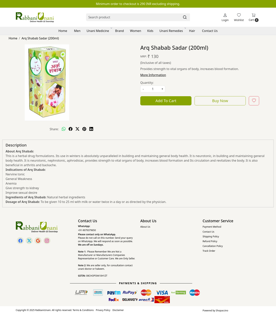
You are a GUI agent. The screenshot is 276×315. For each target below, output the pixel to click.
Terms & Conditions (83, 310)
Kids (150, 31)
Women (135, 31)
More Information (153, 75)
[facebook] (70, 129)
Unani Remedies (172, 31)
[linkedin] (91, 129)
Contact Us (210, 31)
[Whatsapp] (63, 129)
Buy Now (220, 100)
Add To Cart (165, 100)
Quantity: (147, 83)
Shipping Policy (211, 236)
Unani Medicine (99, 31)
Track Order (209, 250)
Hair (192, 31)
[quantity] (152, 89)
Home (62, 31)
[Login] (225, 17)
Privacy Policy (103, 310)
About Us (145, 226)
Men (77, 31)
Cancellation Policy (213, 246)
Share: (54, 129)
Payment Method (212, 226)
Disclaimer (118, 310)
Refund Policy (210, 241)
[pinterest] (84, 129)
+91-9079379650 (87, 230)
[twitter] (77, 129)
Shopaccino (222, 310)
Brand (119, 31)
